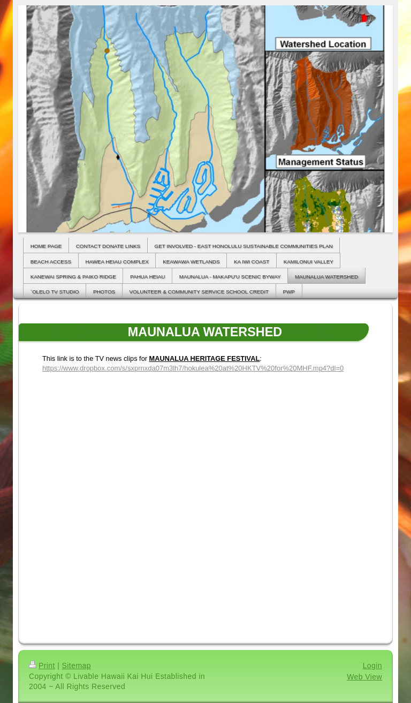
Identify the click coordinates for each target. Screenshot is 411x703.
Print (42, 665)
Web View (364, 676)
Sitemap (76, 665)
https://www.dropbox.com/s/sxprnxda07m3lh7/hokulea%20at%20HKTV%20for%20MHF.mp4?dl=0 (193, 368)
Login (372, 665)
